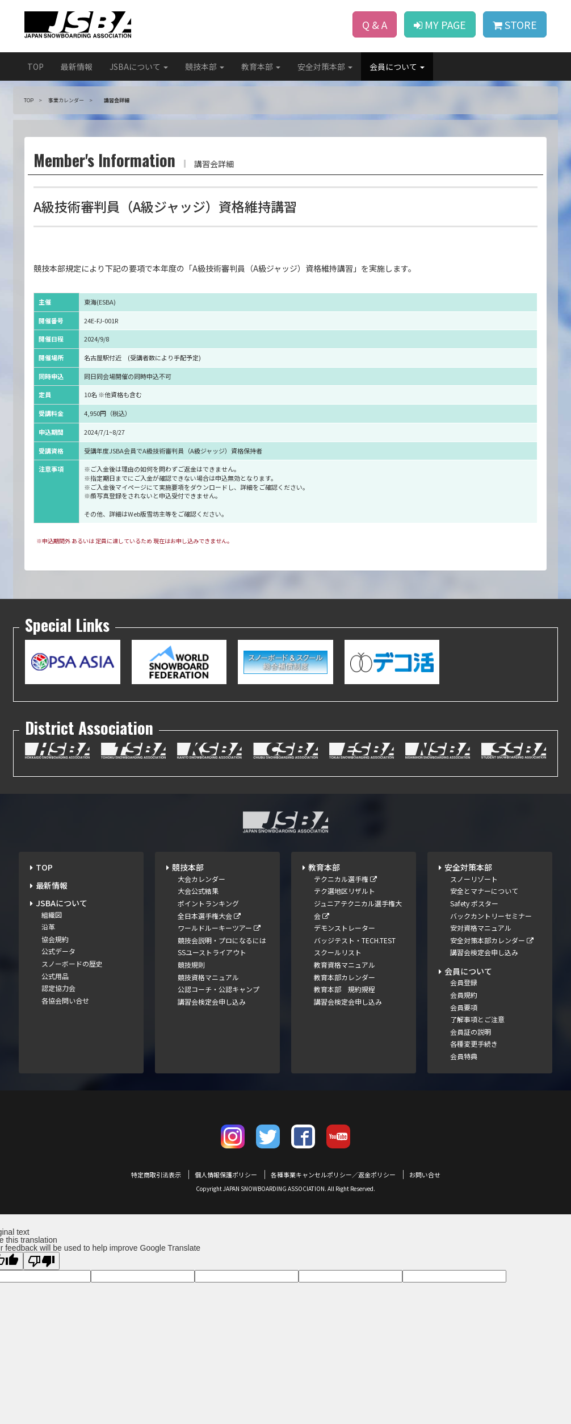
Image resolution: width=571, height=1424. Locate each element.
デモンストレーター (344, 927)
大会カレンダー (201, 879)
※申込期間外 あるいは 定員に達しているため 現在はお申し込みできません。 (134, 540)
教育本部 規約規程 (344, 989)
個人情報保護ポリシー (226, 1174)
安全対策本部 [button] (324, 66)
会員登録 (463, 982)
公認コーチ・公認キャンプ (218, 989)
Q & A (374, 24)
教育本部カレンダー (344, 977)
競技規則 (191, 964)
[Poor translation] (41, 1261)
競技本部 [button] (204, 66)
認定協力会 (58, 988)
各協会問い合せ (65, 1000)
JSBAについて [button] (139, 66)
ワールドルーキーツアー (219, 927)
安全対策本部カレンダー (492, 940)
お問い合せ (424, 1174)
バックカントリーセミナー (491, 916)
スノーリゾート (474, 879)
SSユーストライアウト (212, 952)
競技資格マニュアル (208, 977)
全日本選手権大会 (209, 916)
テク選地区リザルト (344, 891)
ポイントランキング (208, 903)
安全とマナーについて (484, 891)
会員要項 (463, 1007)
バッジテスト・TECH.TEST (355, 940)
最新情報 (77, 66)
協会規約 (55, 939)
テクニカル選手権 (345, 879)
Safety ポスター (474, 903)
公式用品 (55, 976)
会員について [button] (397, 66)
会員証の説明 (470, 1031)
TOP (35, 66)
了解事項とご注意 (477, 1019)
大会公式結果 (198, 891)
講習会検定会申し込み (212, 1001)
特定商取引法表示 (156, 1174)
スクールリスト (338, 952)
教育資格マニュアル (344, 964)
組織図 (51, 914)
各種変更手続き (474, 1043)
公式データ (58, 951)
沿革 (48, 926)
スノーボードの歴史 (72, 963)
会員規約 (463, 995)
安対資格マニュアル (480, 927)
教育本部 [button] (260, 66)
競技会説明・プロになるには (222, 940)
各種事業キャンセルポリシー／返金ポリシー (333, 1174)
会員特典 (463, 1056)
